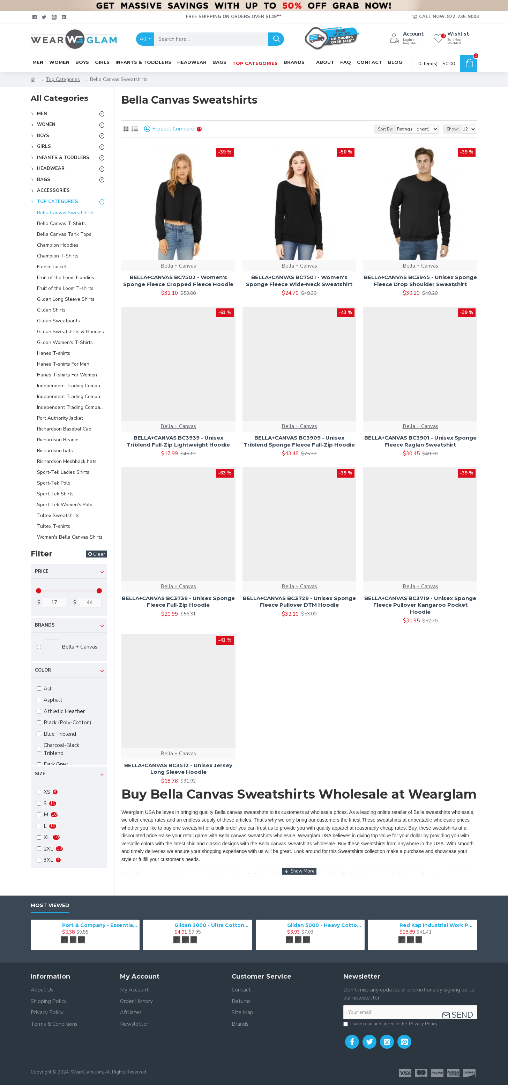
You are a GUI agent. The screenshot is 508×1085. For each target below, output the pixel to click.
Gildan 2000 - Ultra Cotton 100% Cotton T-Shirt (212, 925)
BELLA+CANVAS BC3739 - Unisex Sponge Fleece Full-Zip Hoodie (178, 601)
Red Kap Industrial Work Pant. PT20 (437, 925)
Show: (453, 129)
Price (41, 571)
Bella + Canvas (178, 265)
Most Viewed (50, 905)
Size (40, 774)
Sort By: (385, 129)
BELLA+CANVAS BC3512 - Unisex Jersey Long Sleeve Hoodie (178, 769)
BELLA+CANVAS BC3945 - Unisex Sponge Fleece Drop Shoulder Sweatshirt (420, 280)
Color (43, 670)
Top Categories (63, 79)
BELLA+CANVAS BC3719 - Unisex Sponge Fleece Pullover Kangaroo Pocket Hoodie (420, 605)
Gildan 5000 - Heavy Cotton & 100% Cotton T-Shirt (325, 925)
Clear (99, 554)
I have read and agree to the (391, 1024)
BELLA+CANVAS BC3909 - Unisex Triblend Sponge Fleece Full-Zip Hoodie (299, 441)
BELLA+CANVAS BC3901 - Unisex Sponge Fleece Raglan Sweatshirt (420, 441)
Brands (45, 625)
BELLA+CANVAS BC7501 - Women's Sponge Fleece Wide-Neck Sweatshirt (299, 280)
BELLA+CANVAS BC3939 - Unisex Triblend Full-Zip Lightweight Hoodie (178, 441)
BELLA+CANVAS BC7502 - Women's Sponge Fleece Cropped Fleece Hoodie (178, 280)
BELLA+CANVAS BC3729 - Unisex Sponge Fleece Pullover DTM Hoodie (299, 601)
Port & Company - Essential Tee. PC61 (99, 925)
